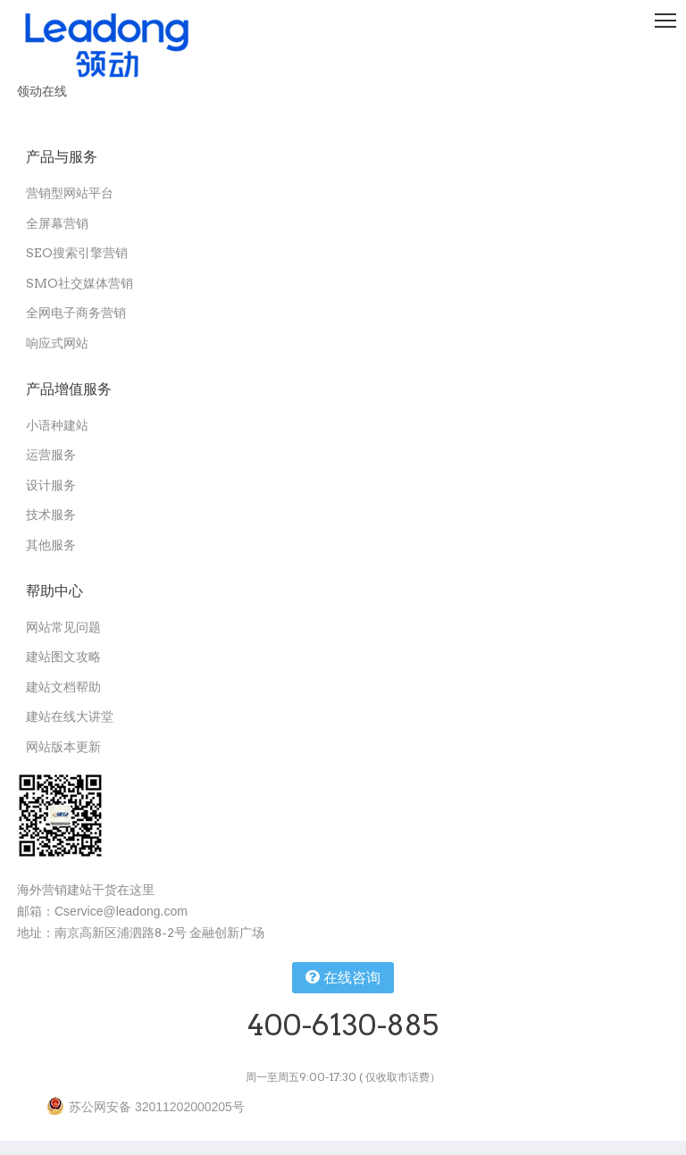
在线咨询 (342, 977)
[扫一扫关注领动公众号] (60, 815)
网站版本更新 (63, 747)
